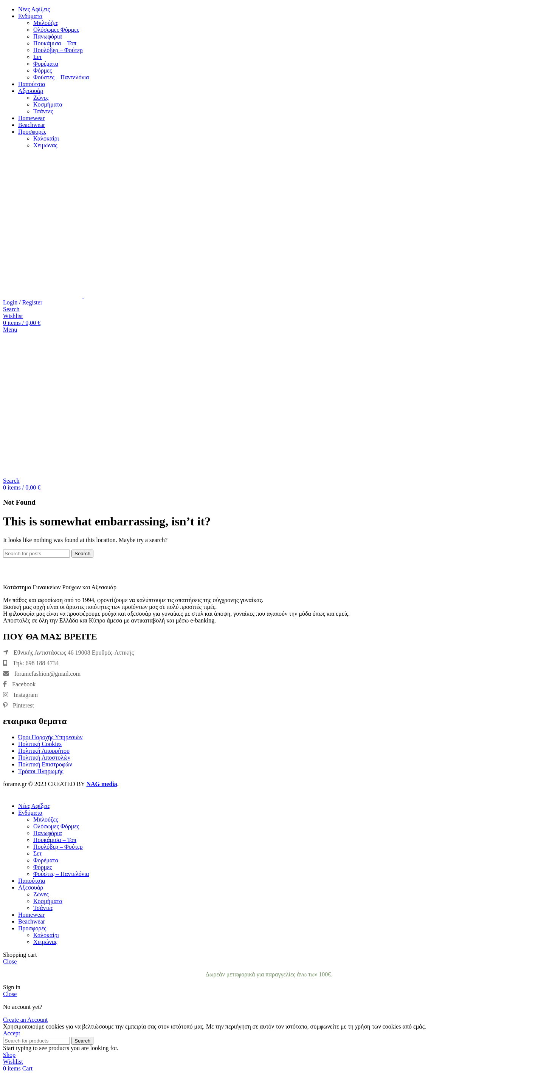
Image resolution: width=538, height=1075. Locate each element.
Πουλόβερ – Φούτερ (58, 50)
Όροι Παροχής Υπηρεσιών (50, 737)
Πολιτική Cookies (40, 744)
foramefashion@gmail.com (42, 673)
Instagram (20, 695)
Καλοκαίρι (46, 138)
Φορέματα (45, 63)
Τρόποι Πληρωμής (40, 771)
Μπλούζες (45, 23)
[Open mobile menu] (10, 329)
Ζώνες (41, 97)
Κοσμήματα (47, 104)
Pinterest (18, 705)
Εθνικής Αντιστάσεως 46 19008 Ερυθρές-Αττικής (68, 652)
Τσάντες (43, 111)
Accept (11, 1033)
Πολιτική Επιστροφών (45, 764)
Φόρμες (42, 70)
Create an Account (25, 1019)
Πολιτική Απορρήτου (44, 751)
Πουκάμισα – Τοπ (54, 43)
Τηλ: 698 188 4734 (31, 663)
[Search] (11, 309)
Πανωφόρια (47, 36)
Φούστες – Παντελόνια (61, 77)
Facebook (19, 684)
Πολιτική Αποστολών (44, 757)
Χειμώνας (45, 145)
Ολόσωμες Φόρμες (56, 29)
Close (10, 961)
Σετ (37, 57)
